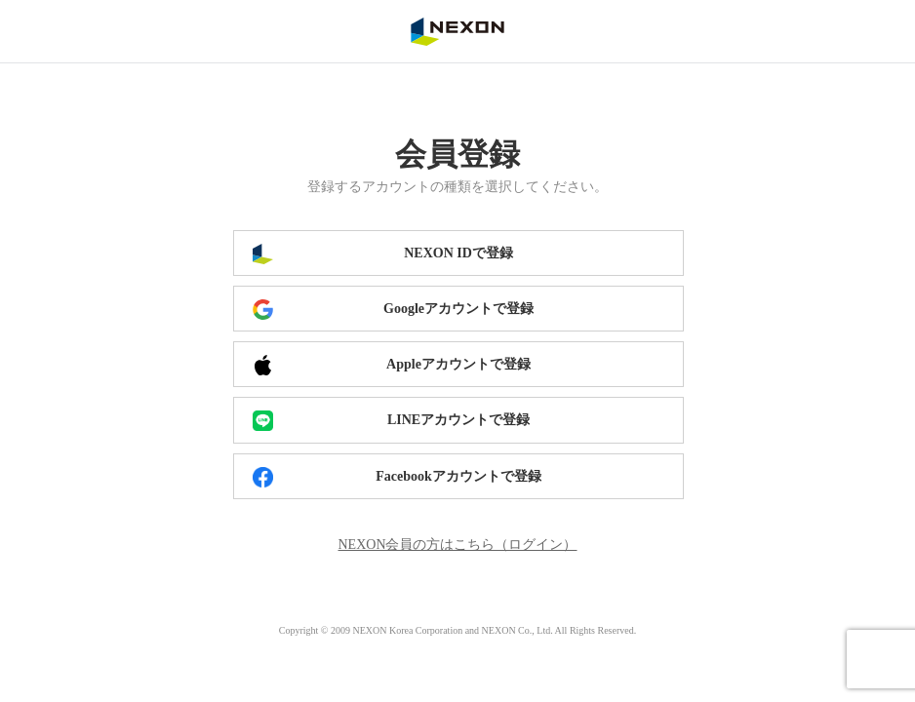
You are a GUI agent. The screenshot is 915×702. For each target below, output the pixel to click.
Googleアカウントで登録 (458, 308)
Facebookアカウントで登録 (458, 476)
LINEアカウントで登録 (458, 419)
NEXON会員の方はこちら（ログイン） (457, 544)
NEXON (457, 31)
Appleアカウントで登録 (458, 364)
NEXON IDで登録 (458, 253)
